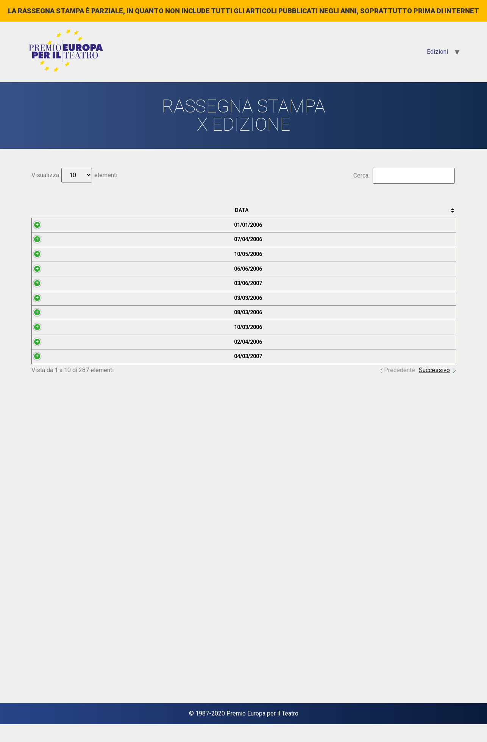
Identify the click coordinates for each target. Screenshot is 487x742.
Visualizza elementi (74, 175)
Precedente (399, 691)
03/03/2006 (50, 475)
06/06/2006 (50, 381)
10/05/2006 (50, 334)
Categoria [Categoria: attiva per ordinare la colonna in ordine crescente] (365, 210)
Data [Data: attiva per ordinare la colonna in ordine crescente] (48, 210)
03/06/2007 (50, 428)
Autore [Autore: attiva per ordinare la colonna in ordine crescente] (420, 210)
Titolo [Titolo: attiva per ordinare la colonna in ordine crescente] (272, 210)
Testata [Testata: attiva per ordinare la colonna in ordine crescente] (164, 210)
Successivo (434, 691)
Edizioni (437, 51)
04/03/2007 (50, 662)
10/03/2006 (50, 568)
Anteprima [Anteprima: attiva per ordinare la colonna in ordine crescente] (96, 210)
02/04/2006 (50, 615)
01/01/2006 (50, 241)
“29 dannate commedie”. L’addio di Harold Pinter (275, 662)
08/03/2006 (50, 522)
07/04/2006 (50, 288)
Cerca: (404, 176)
